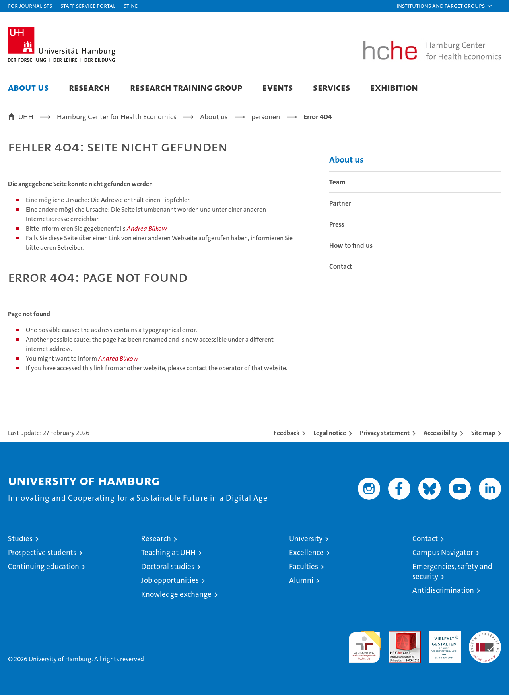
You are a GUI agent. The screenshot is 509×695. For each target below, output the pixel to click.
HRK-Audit (443, 635)
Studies (20, 539)
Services (331, 87)
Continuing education (43, 566)
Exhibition (394, 87)
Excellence (306, 552)
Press (336, 224)
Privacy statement (385, 433)
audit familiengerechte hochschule (364, 643)
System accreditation (485, 639)
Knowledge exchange (176, 594)
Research (89, 87)
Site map (483, 433)
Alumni (301, 580)
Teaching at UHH (168, 552)
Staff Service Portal (87, 5)
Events (277, 87)
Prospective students (42, 552)
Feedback (286, 433)
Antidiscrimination (443, 590)
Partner (340, 203)
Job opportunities (170, 580)
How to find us (351, 245)
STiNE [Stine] (131, 5)
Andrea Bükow (147, 228)
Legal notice (329, 433)
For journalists (30, 5)
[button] (444, 6)
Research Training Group (186, 87)
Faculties (303, 566)
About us (28, 87)
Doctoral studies (167, 566)
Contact (340, 266)
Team (337, 182)
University (305, 539)
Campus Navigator (442, 552)
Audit (396, 635)
